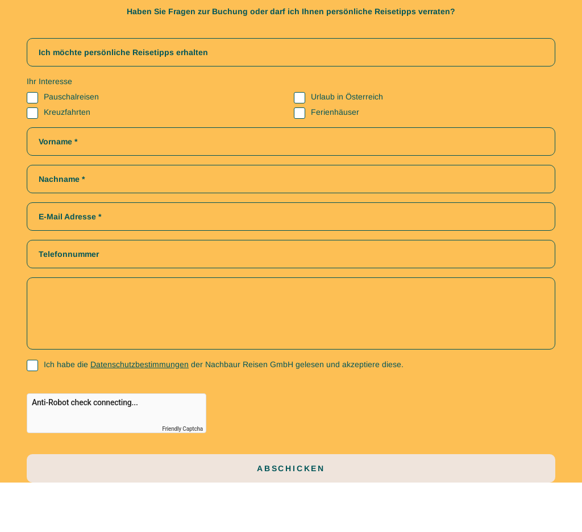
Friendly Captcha (182, 429)
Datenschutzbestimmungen (139, 364)
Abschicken (291, 468)
